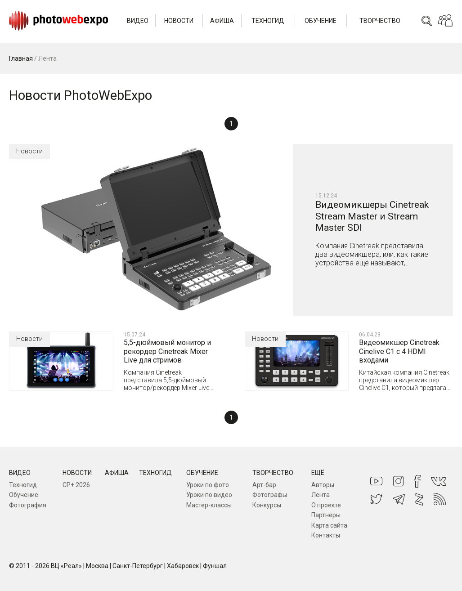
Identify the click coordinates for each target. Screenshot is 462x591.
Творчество (379, 20)
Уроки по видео (209, 494)
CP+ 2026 (76, 484)
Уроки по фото (207, 484)
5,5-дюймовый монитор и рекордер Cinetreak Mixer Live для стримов (167, 351)
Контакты (325, 535)
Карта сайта (329, 525)
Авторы (322, 484)
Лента (320, 494)
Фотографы (269, 494)
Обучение (320, 20)
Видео (137, 20)
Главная (21, 58)
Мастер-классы (209, 505)
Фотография (27, 505)
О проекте (326, 505)
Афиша (222, 20)
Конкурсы (266, 505)
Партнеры (326, 515)
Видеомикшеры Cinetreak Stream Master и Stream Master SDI (372, 216)
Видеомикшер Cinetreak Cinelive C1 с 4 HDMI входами (399, 351)
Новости (178, 20)
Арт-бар (264, 484)
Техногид (267, 20)
